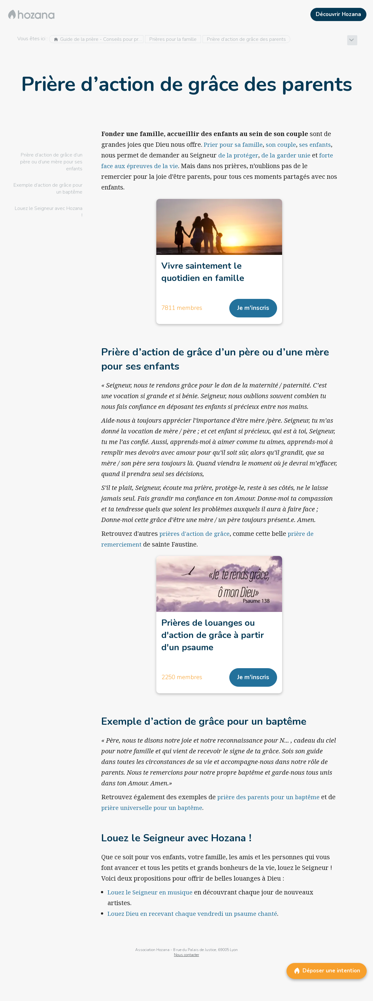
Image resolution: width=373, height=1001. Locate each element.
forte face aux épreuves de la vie (171, 166)
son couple (284, 144)
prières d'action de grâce (196, 535)
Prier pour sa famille (234, 144)
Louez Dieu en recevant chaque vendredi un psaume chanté (196, 919)
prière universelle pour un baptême (163, 813)
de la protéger (264, 155)
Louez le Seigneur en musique (152, 897)
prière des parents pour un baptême (271, 802)
